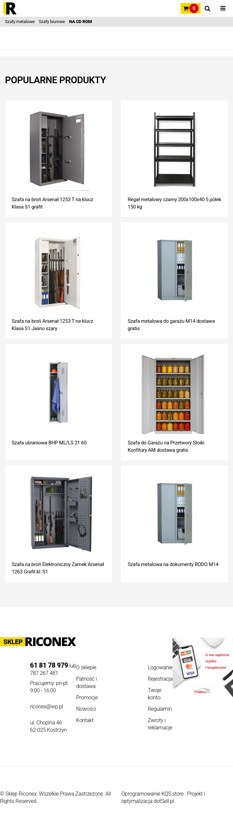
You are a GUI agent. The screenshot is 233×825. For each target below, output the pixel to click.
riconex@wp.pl (46, 706)
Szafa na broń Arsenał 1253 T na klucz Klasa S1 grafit (52, 203)
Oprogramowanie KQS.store (153, 794)
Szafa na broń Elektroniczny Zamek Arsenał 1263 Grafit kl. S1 (58, 568)
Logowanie (160, 667)
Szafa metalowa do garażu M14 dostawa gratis (171, 324)
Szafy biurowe (52, 21)
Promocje (87, 697)
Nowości (86, 709)
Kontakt (84, 720)
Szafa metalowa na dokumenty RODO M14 (173, 564)
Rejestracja (160, 679)
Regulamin (160, 709)
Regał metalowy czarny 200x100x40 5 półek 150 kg (174, 203)
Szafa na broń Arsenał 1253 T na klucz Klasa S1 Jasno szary (52, 324)
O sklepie (86, 667)
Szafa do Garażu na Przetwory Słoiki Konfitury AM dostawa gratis (166, 446)
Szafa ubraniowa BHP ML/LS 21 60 (49, 443)
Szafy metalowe (19, 21)
